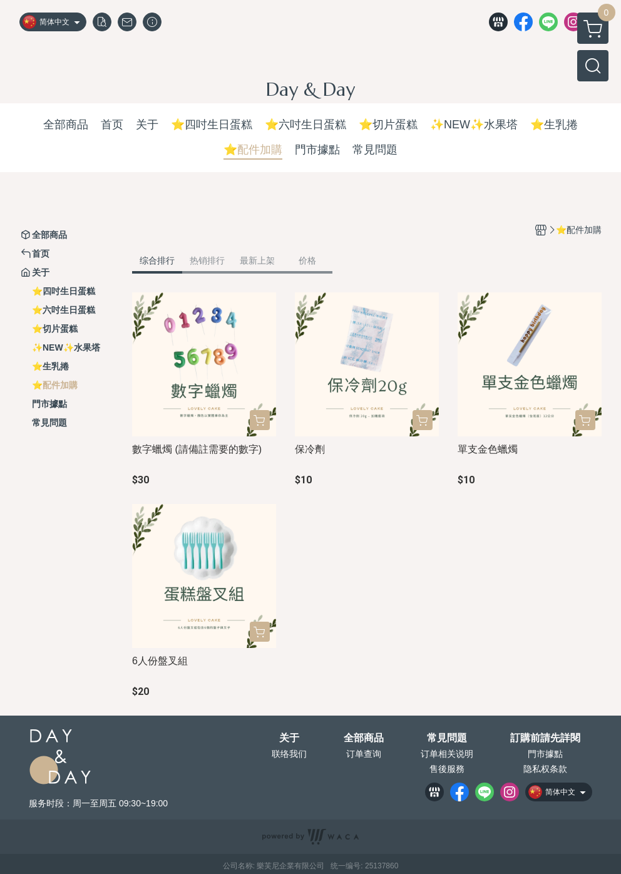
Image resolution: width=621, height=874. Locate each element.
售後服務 (446, 768)
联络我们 (289, 753)
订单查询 (363, 753)
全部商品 (364, 738)
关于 (289, 738)
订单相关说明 (447, 753)
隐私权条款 (545, 768)
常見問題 (447, 738)
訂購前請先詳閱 (545, 738)
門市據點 (545, 753)
